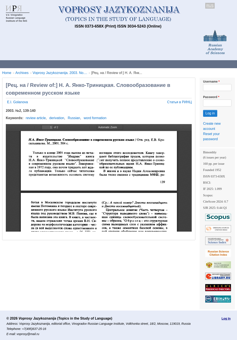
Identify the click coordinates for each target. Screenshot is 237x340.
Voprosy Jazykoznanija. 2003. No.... (60, 73)
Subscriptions (171, 64)
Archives (146, 64)
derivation (56, 118)
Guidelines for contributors (82, 64)
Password (210, 97)
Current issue (121, 64)
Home (6, 73)
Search (227, 64)
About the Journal (17, 64)
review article (36, 118)
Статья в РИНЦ (179, 102)
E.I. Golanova (17, 102)
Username (210, 81)
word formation (95, 118)
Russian (74, 118)
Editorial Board (202, 64)
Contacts (46, 64)
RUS (210, 6)
